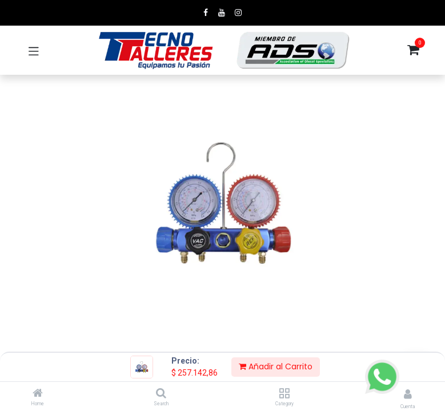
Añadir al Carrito (275, 366)
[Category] (284, 393)
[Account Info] (408, 394)
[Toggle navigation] (34, 50)
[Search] (161, 393)
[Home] (38, 393)
